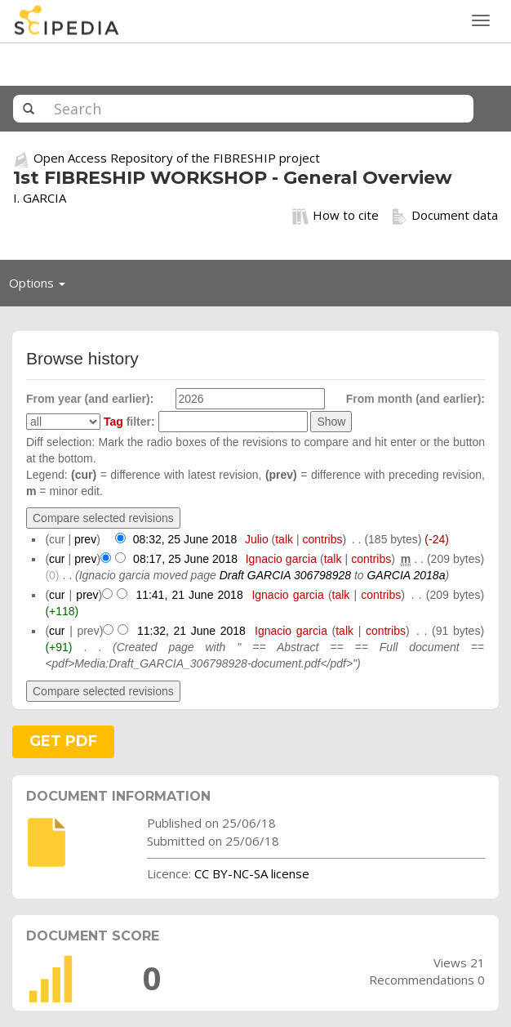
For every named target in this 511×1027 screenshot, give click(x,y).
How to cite (335, 216)
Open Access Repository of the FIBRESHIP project (176, 158)
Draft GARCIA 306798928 (285, 575)
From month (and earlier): (415, 398)
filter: (129, 421)
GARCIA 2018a (406, 575)
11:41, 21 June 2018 (189, 594)
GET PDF (63, 741)
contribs (322, 539)
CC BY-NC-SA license (251, 873)
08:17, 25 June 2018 (185, 558)
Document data (444, 216)
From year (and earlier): (89, 398)
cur (56, 558)
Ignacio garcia (281, 558)
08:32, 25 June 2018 (185, 539)
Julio (257, 539)
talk (284, 539)
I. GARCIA (39, 198)
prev (85, 539)
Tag (113, 421)
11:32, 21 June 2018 (191, 630)
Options (41, 287)
